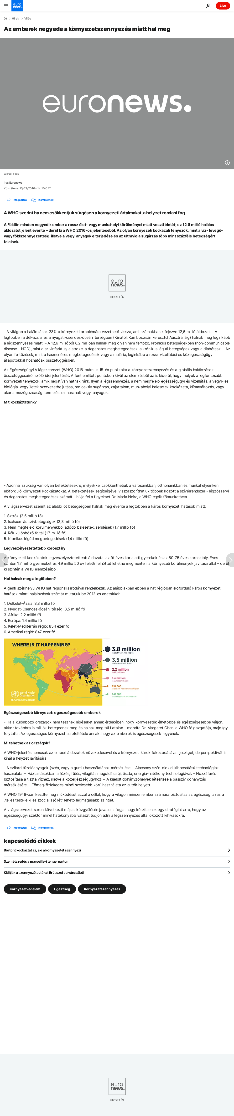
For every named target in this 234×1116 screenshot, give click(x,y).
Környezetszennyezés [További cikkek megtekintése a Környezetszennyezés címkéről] (102, 889)
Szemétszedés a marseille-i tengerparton (36, 861)
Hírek (15, 18)
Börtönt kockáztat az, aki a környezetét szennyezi (42, 850)
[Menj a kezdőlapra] (17, 5)
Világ (27, 18)
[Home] (5, 18)
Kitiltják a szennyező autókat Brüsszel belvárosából (44, 872)
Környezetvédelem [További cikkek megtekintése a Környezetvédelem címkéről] (25, 889)
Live (223, 6)
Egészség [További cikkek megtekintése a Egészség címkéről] (62, 889)
